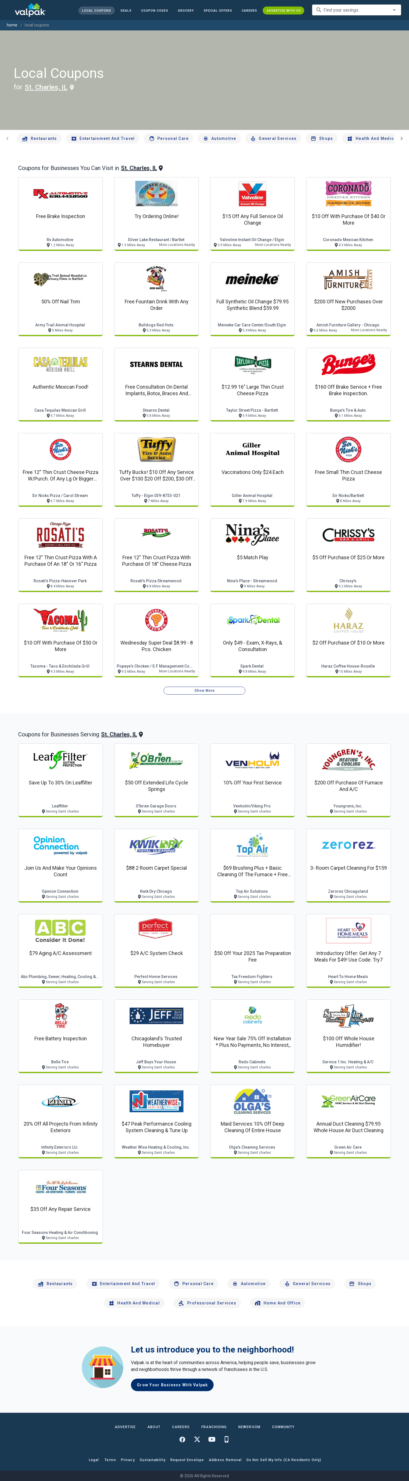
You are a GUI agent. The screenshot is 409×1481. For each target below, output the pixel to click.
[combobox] (356, 10)
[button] (217, 11)
